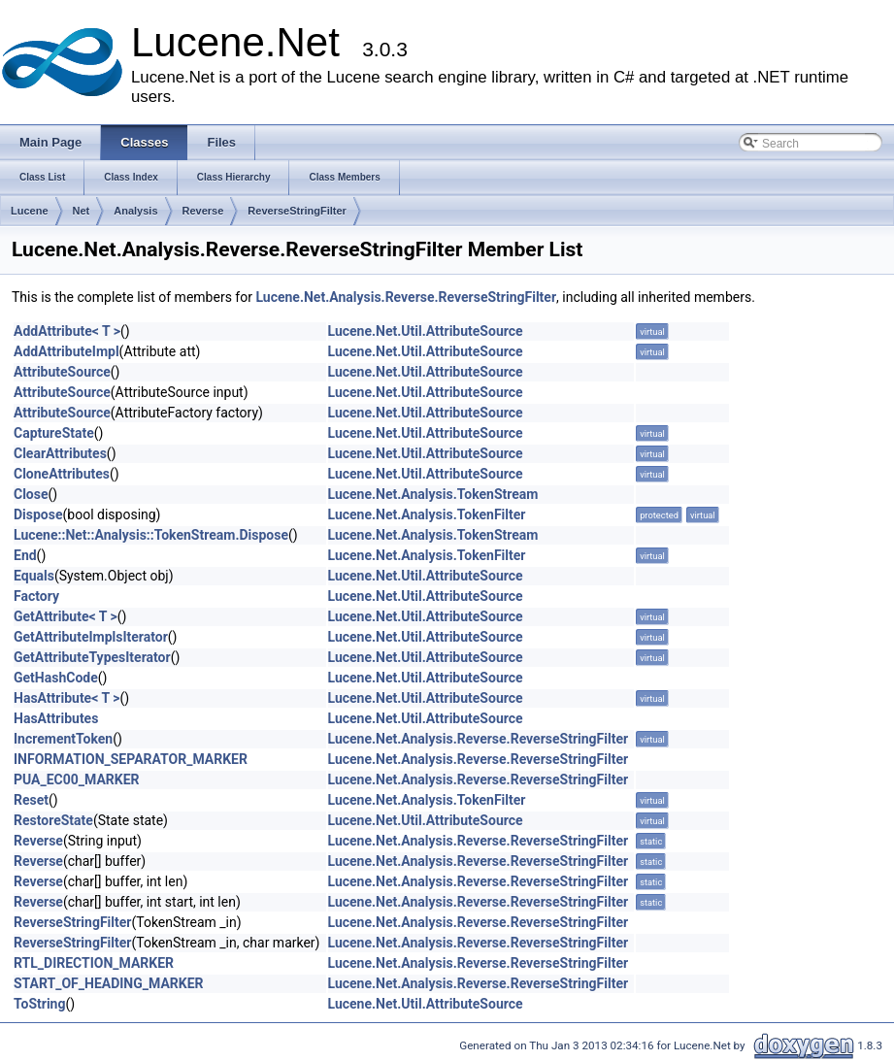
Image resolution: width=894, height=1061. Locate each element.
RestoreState (53, 820)
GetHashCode (56, 677)
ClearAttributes (60, 453)
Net (81, 210)
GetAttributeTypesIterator (92, 657)
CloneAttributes (62, 473)
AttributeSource (62, 372)
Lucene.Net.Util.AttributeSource (425, 331)
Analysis (135, 210)
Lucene (30, 210)
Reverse (203, 210)
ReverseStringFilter (297, 210)
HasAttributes (56, 718)
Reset (31, 800)
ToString (39, 1003)
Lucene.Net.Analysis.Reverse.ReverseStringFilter (405, 297)
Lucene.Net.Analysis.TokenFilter (427, 514)
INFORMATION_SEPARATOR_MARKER (131, 759)
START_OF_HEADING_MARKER (109, 983)
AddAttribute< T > (67, 331)
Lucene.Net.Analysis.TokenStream (433, 494)
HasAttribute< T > (66, 698)
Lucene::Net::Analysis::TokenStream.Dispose (151, 535)
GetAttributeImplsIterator (91, 637)
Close (31, 494)
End (25, 555)
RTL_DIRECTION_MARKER (94, 963)
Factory (36, 596)
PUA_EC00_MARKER (77, 779)
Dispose (38, 514)
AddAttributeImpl (66, 351)
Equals (34, 575)
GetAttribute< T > (65, 616)
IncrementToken (63, 738)
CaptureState (54, 433)
